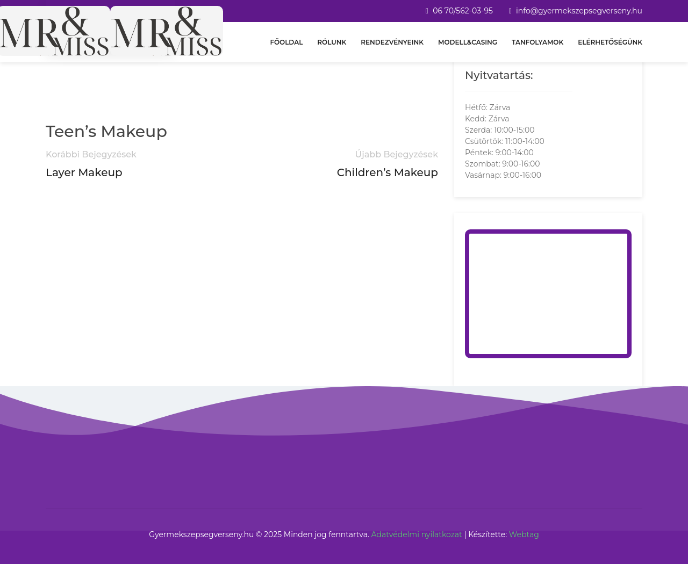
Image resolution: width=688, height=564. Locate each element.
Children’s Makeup (387, 172)
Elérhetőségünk (610, 42)
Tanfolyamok (537, 42)
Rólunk (331, 42)
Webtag (524, 534)
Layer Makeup (84, 172)
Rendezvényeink (392, 42)
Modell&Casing (467, 42)
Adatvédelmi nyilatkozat (416, 534)
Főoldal (286, 42)
